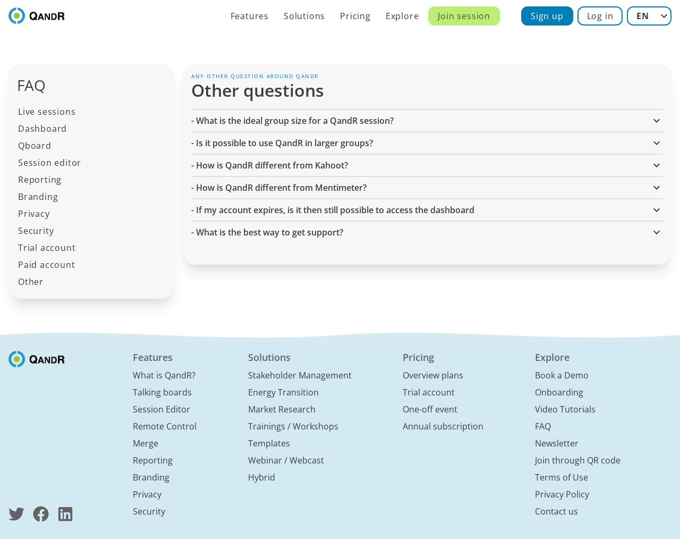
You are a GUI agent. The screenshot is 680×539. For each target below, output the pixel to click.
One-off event (430, 409)
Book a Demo (562, 375)
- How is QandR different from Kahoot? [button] (427, 165)
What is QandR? (164, 375)
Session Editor (161, 409)
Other (31, 282)
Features (250, 16)
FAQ (543, 426)
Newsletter (557, 443)
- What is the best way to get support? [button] (427, 232)
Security (36, 231)
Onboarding (559, 392)
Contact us (556, 511)
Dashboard (42, 128)
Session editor (49, 163)
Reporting (40, 180)
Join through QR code (577, 460)
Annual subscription (443, 426)
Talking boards (162, 392)
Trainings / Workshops (293, 426)
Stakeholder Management (300, 375)
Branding (38, 197)
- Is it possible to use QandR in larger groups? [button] (427, 143)
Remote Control (165, 426)
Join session (464, 16)
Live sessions (46, 111)
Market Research (282, 409)
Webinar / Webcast (286, 460)
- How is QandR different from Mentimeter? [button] (427, 187)
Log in (600, 16)
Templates (269, 443)
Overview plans (433, 375)
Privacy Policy (562, 494)
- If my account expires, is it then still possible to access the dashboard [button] (427, 210)
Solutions (304, 16)
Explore (402, 16)
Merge (145, 443)
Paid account (46, 265)
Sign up (547, 16)
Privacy (34, 214)
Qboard (35, 145)
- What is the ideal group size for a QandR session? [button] (427, 120)
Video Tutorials (565, 409)
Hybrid (261, 477)
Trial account (46, 248)
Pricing (355, 16)
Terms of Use (561, 477)
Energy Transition (283, 392)
